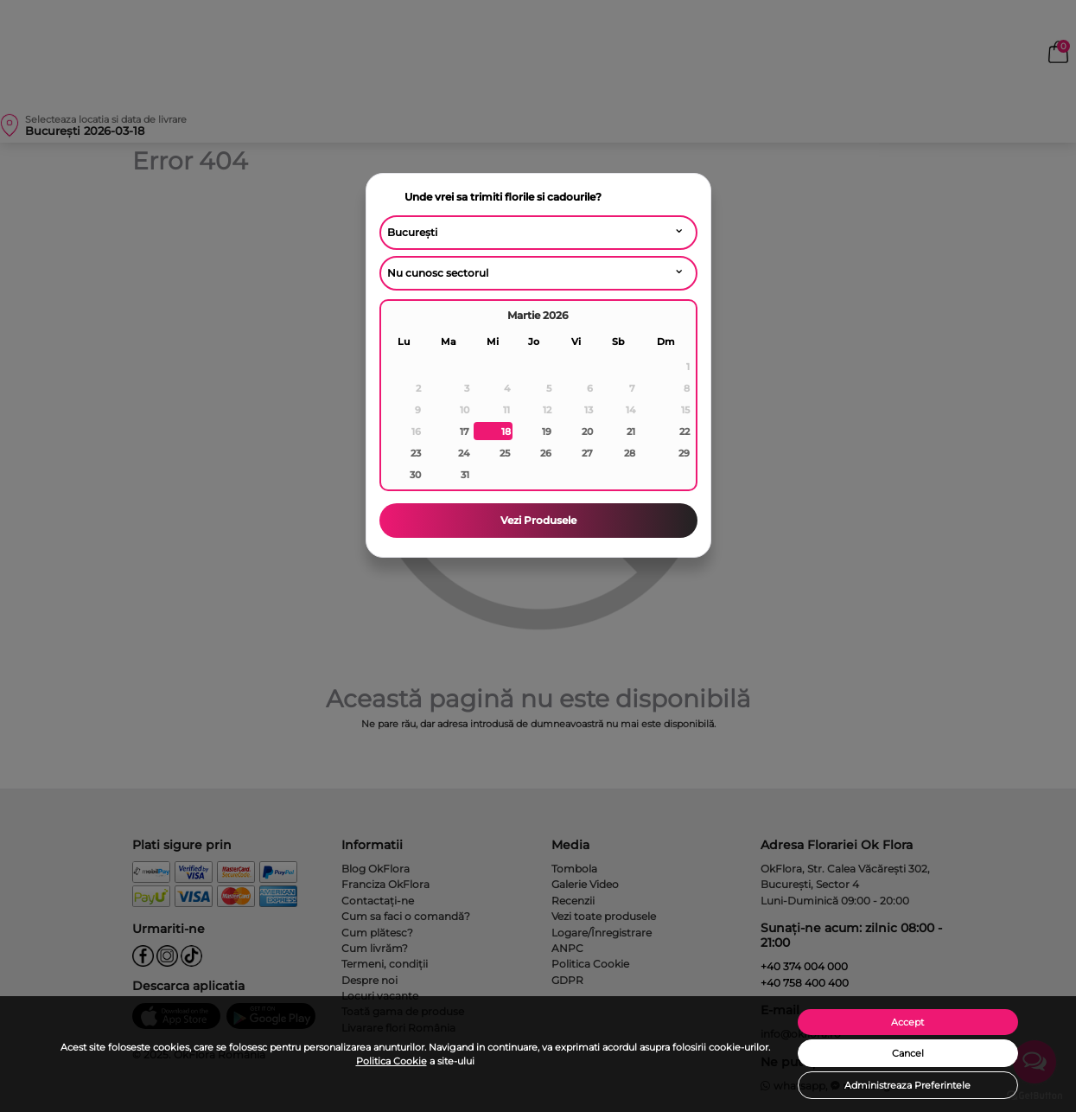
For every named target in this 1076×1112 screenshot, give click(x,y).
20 (587, 431)
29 (684, 453)
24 (463, 453)
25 (505, 453)
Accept (907, 1022)
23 (416, 453)
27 (587, 453)
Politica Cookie (391, 1061)
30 (415, 475)
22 (684, 431)
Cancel (908, 1053)
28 (629, 453)
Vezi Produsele (538, 520)
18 (506, 431)
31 (465, 475)
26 (545, 453)
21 (631, 431)
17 (464, 431)
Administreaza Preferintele (907, 1085)
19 (546, 431)
